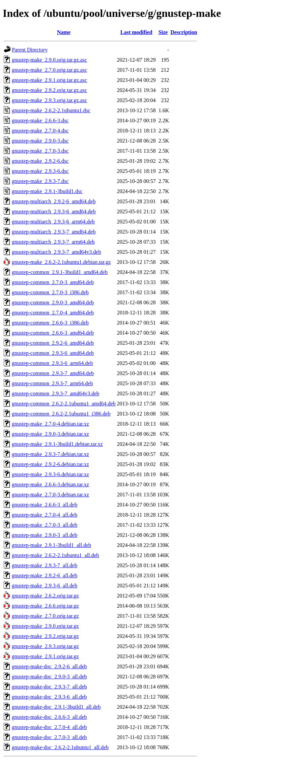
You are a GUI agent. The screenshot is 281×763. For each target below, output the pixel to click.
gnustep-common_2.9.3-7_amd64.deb (53, 373)
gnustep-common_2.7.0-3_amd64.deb (53, 282)
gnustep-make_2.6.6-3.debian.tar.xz (50, 484)
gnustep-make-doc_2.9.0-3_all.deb (49, 676)
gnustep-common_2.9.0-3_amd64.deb (53, 302)
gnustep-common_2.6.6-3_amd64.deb (53, 333)
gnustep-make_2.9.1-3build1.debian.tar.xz (57, 444)
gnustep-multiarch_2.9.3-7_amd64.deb (53, 232)
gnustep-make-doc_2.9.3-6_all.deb (49, 697)
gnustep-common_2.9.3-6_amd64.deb (53, 353)
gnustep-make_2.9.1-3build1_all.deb (51, 545)
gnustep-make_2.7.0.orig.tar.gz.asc (49, 70)
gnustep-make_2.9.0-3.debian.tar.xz (50, 434)
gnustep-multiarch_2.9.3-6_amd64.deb (53, 211)
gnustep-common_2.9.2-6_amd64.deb (53, 343)
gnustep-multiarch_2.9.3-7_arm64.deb (53, 242)
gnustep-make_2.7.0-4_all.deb (44, 515)
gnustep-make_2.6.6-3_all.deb (44, 505)
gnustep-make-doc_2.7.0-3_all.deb (49, 737)
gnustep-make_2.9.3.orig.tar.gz (45, 646)
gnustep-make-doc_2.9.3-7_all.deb (49, 687)
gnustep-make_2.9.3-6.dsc (40, 171)
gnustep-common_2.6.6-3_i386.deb (50, 323)
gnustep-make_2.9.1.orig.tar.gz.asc (49, 80)
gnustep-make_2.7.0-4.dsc (40, 130)
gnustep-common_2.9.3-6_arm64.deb (52, 363)
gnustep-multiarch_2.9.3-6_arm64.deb (53, 221)
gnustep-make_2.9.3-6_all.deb (44, 585)
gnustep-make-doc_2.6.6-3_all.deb (49, 717)
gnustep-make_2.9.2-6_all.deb (44, 575)
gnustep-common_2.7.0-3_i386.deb (50, 292)
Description (183, 32)
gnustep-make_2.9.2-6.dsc (40, 161)
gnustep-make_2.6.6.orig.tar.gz (45, 606)
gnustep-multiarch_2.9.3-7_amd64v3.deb (56, 252)
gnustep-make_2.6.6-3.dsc (40, 120)
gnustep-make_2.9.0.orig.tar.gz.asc (49, 60)
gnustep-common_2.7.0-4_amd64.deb (53, 312)
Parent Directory (30, 50)
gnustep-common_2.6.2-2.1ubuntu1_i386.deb (61, 414)
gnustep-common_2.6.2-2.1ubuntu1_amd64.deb (64, 403)
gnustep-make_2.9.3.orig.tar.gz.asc (49, 100)
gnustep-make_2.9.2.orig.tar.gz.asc (49, 90)
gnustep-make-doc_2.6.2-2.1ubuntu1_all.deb (60, 747)
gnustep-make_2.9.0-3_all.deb (44, 535)
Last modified (136, 32)
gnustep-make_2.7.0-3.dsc (40, 151)
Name (64, 32)
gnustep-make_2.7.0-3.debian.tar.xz (50, 494)
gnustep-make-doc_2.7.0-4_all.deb (49, 727)
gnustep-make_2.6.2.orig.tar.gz (45, 596)
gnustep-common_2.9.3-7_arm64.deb (52, 383)
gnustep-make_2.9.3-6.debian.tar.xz (50, 474)
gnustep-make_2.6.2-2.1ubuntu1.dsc (51, 110)
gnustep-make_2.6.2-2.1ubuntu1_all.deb (55, 555)
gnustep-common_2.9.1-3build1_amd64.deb (60, 272)
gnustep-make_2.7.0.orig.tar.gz (45, 616)
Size (163, 32)
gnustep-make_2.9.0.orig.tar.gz (45, 626)
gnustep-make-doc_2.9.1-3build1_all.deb (56, 707)
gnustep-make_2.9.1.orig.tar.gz (45, 656)
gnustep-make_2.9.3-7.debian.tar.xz (50, 454)
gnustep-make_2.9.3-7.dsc (40, 181)
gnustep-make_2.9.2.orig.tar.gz (45, 636)
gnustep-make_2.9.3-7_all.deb (44, 565)
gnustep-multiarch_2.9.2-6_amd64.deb (53, 201)
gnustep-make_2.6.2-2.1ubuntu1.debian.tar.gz (61, 262)
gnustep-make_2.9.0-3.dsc (40, 141)
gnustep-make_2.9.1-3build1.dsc (47, 191)
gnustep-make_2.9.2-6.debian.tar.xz (50, 464)
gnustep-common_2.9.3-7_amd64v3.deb (55, 393)
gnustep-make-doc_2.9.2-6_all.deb (49, 666)
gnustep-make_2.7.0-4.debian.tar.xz (50, 424)
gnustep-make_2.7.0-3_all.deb (44, 525)
